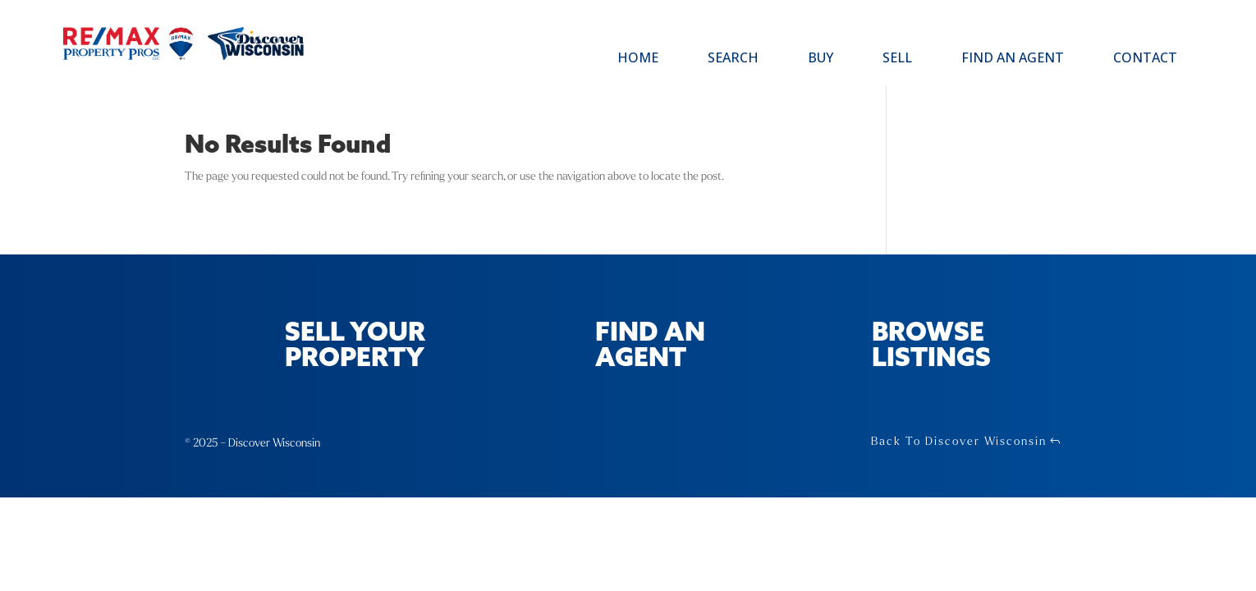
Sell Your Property (355, 346)
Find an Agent (1012, 59)
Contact (1145, 59)
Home (637, 59)
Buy (820, 59)
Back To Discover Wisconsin (959, 441)
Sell (897, 59)
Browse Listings (931, 346)
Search (733, 59)
